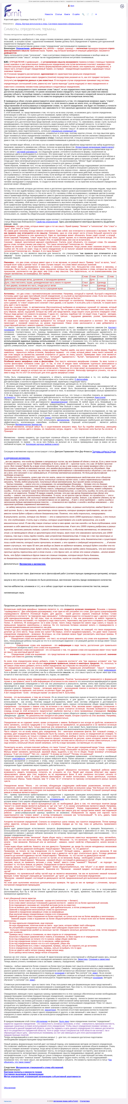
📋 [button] (44, 20)
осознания (59, 973)
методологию (63, 420)
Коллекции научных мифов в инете (42, 444)
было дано (64, 1021)
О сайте (76, 14)
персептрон (50, 1010)
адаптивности (18, 759)
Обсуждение (10, 1088)
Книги (67, 14)
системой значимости (27, 152)
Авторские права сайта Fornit (65, 1101)
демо (94, 973)
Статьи (58, 14)
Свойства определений (47, 222)
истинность (10, 397)
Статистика (85, 1101)
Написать (7, 1101)
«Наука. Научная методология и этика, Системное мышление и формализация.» (49, 24)
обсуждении (42, 1021)
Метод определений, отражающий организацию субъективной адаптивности (42, 1076)
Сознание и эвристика (99, 959)
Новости (49, 14)
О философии (81, 379)
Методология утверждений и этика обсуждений (39, 1067)
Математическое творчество (28, 424)
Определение (23, 48)
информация (110, 670)
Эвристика (83, 959)
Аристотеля (100, 397)
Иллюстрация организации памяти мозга (95, 147)
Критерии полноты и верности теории (23, 1072)
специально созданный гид (63, 131)
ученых (48, 418)
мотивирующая (57, 799)
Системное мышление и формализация (24, 1074)
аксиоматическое (59, 402)
